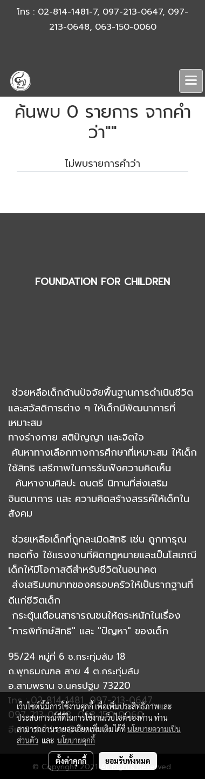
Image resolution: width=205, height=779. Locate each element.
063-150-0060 (125, 27)
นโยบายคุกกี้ (76, 740)
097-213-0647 (132, 11)
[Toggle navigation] (191, 81)
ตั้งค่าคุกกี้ (71, 761)
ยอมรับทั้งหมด (128, 761)
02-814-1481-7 (67, 11)
